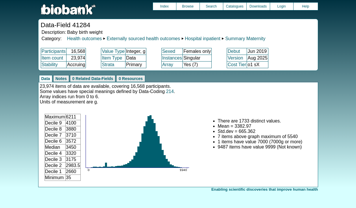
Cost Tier (237, 64)
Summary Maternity (245, 38)
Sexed (168, 51)
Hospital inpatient (202, 38)
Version (235, 57)
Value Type (113, 51)
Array (167, 64)
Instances (172, 57)
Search (211, 6)
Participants (54, 51)
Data (45, 78)
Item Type (112, 57)
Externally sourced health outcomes (143, 38)
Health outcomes (84, 38)
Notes (61, 78)
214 (170, 91)
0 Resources (131, 78)
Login (281, 6)
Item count (52, 57)
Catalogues (235, 6)
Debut (234, 51)
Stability (50, 64)
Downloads (258, 6)
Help (305, 6)
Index (164, 6)
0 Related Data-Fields (92, 78)
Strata (108, 64)
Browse (187, 6)
